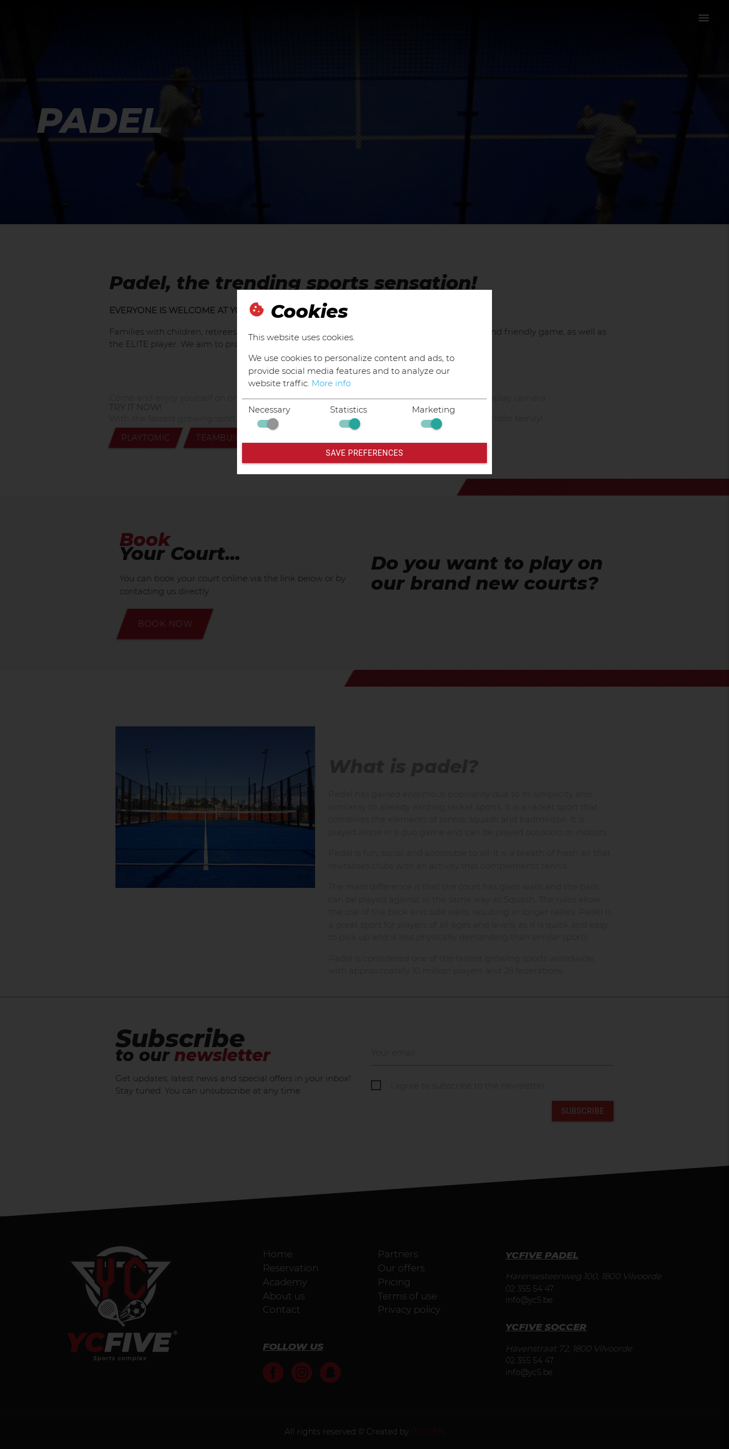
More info (331, 383)
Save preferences (364, 452)
